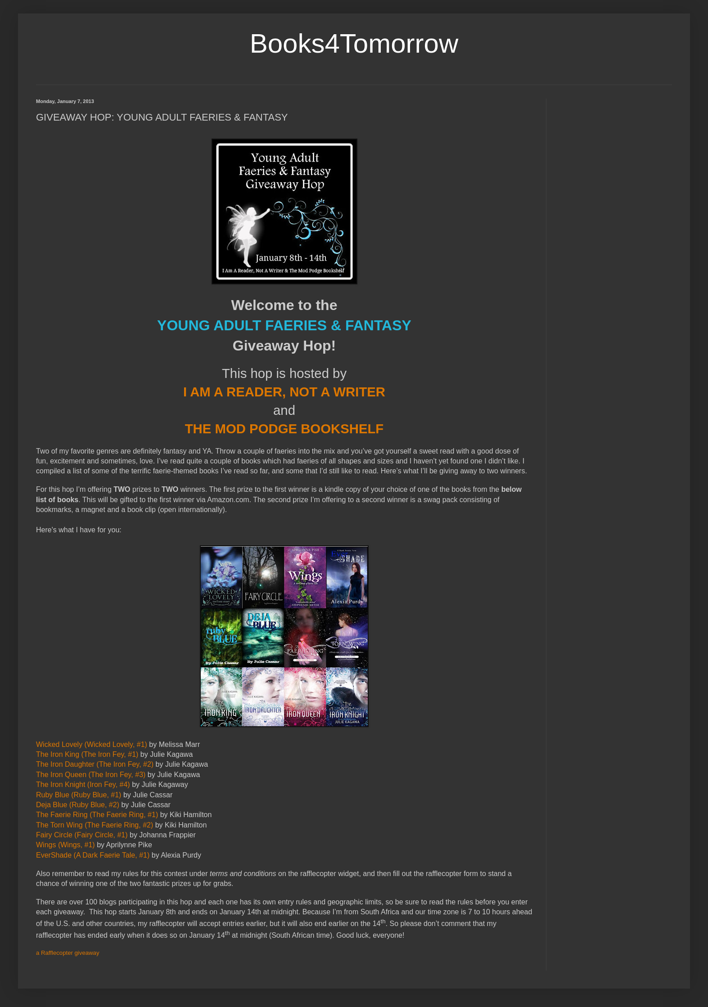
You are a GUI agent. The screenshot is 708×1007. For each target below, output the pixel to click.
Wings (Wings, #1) (65, 845)
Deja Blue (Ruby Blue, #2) (77, 805)
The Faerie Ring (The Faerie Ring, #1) (97, 814)
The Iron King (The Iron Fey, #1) (87, 754)
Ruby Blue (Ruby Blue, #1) (78, 795)
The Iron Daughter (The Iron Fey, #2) (94, 764)
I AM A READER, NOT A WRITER (284, 391)
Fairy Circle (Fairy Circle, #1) (82, 835)
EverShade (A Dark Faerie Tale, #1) (92, 855)
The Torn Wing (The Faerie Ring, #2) (94, 825)
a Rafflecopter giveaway (67, 952)
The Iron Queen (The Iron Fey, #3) (90, 774)
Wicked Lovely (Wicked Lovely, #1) (91, 744)
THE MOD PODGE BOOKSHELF (284, 428)
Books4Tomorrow (354, 43)
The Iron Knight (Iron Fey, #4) (83, 784)
